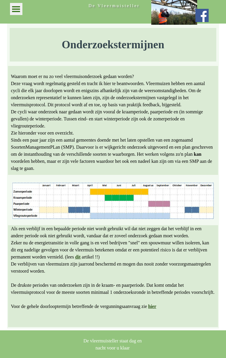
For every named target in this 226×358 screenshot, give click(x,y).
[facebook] (202, 15)
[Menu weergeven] (16, 9)
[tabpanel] (113, 45)
